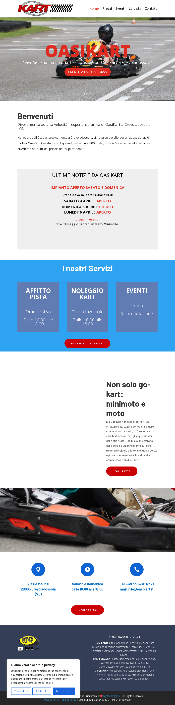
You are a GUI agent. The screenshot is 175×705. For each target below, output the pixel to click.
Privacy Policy (51, 699)
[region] (43, 678)
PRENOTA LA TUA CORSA (87, 71)
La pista (135, 8)
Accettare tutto (64, 691)
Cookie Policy (68, 699)
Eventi (120, 8)
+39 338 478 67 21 (140, 583)
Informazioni (87, 609)
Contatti (151, 8)
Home (94, 8)
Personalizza (21, 691)
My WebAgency (111, 695)
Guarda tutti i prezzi (87, 343)
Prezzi (107, 8)
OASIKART (87, 50)
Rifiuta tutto (42, 691)
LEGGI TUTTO (122, 470)
